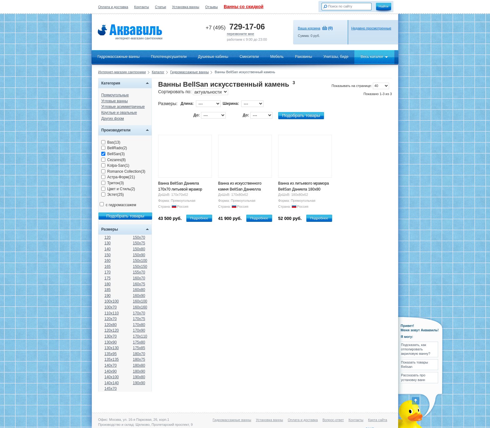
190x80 (139, 377)
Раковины (303, 56)
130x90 (110, 342)
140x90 (110, 371)
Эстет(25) (112, 194)
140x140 (111, 383)
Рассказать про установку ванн (413, 377)
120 (107, 237)
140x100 (111, 377)
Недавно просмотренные (371, 28)
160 (107, 260)
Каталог (158, 72)
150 (107, 255)
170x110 (140, 336)
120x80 (110, 325)
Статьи (160, 7)
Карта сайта (377, 420)
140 (107, 249)
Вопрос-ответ (333, 420)
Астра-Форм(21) (118, 177)
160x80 (139, 290)
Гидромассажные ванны (119, 56)
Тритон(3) (112, 183)
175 (107, 278)
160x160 (140, 307)
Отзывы (211, 7)
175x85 (139, 348)
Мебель (277, 56)
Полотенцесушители (169, 56)
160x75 (139, 284)
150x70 (139, 237)
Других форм (112, 118)
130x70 (110, 336)
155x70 (139, 272)
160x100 (140, 301)
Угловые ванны (114, 101)
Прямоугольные (115, 95)
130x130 (111, 348)
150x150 (140, 266)
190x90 (139, 383)
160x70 (139, 278)
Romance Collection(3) (123, 171)
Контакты (141, 7)
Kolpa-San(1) (115, 165)
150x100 (140, 260)
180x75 (139, 359)
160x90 (139, 295)
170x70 (139, 313)
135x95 (110, 354)
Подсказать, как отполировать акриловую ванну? (415, 349)
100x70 (110, 307)
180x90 (139, 371)
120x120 (111, 330)
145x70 (110, 388)
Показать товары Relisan (414, 364)
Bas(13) (110, 142)
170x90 (139, 330)
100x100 (111, 301)
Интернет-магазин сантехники (122, 72)
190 (107, 295)
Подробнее (199, 218)
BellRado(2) (114, 148)
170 (107, 272)
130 (107, 243)
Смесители (249, 56)
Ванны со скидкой (243, 6)
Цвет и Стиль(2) (118, 189)
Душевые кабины (213, 56)
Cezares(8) (113, 160)
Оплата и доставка (113, 7)
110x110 (111, 313)
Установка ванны (185, 7)
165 (107, 266)
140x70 (110, 365)
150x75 (139, 243)
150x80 (139, 249)
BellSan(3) (113, 154)
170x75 (139, 319)
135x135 (111, 359)
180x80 (139, 365)
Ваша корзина (309, 28)
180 (107, 284)
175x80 (139, 342)
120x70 (110, 319)
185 (107, 290)
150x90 (139, 255)
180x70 (139, 354)
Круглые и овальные (119, 112)
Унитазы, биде (335, 56)
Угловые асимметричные (123, 106)
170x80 (139, 325)
